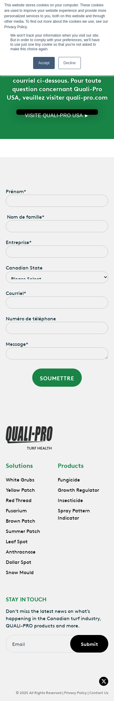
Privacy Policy (75, 692)
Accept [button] (44, 63)
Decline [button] (70, 63)
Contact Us (98, 692)
